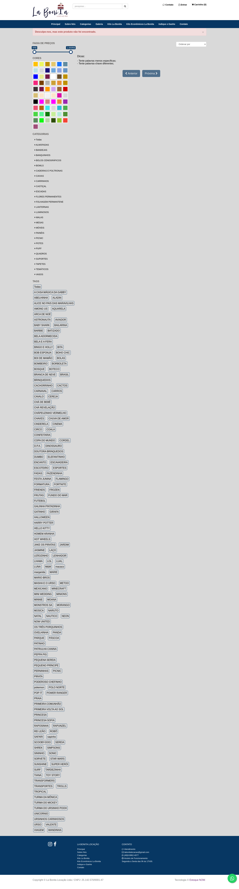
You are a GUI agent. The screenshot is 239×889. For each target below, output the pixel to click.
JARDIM (64, 544)
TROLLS (61, 786)
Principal (55, 24)
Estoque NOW (197, 880)
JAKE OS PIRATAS (44, 544)
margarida (39, 572)
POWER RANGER (57, 693)
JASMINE (39, 550)
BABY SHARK (42, 325)
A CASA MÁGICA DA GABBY (50, 292)
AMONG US (40, 308)
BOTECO (54, 369)
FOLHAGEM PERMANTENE (49, 202)
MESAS (39, 222)
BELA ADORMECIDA (45, 336)
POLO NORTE (57, 687)
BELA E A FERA (43, 341)
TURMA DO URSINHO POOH (50, 808)
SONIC (53, 753)
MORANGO (63, 605)
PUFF (38, 248)
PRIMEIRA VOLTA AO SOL (49, 709)
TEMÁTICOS (41, 269)
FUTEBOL (39, 501)
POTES (39, 243)
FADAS (38, 473)
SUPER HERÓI (59, 764)
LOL (49, 561)
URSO (37, 824)
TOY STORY (53, 775)
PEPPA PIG (40, 654)
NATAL (38, 616)
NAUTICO (51, 616)
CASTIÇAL (40, 186)
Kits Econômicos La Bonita (140, 24)
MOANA (51, 599)
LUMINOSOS (42, 212)
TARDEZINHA (53, 769)
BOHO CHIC (63, 352)
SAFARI (38, 736)
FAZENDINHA (54, 473)
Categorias (85, 24)
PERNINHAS (41, 671)
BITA (59, 347)
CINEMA (57, 424)
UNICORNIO (41, 813)
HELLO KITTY (42, 528)
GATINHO (39, 512)
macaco (59, 566)
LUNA (37, 566)
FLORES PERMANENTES (48, 196)
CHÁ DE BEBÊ (42, 402)
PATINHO (39, 643)
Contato (168, 5)
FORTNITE (60, 484)
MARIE (53, 572)
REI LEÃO (39, 731)
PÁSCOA (54, 638)
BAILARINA (60, 325)
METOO (64, 583)
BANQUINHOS (42, 155)
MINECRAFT (59, 588)
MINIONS (61, 594)
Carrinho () (199, 4)
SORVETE (40, 758)
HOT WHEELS (42, 539)
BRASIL (64, 374)
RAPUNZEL (59, 726)
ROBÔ (53, 731)
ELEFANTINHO (56, 457)
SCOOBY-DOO (42, 742)
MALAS (39, 217)
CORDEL (65, 440)
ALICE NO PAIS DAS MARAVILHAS (53, 303)
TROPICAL (40, 791)
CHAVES (39, 418)
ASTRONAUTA (42, 319)
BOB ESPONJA (42, 352)
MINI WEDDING (43, 594)
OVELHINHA (41, 632)
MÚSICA (39, 610)
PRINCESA (40, 715)
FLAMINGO (62, 479)
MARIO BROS (42, 577)
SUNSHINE (40, 764)
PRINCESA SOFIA (44, 720)
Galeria (99, 24)
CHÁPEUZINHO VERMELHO (50, 413)
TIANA (37, 775)
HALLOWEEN (41, 517)
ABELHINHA (41, 297)
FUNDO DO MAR (57, 495)
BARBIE (38, 330)
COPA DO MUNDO (44, 440)
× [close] (203, 32)
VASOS (39, 274)
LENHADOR (59, 555)
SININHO (39, 753)
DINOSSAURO (53, 446)
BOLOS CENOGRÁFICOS (48, 160)
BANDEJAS (41, 150)
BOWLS (39, 165)
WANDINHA (54, 830)
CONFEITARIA (42, 435)
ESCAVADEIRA (59, 462)
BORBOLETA (59, 363)
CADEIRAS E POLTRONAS (48, 171)
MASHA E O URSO (44, 583)
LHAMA (38, 561)
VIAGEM (39, 830)
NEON (65, 616)
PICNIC (39, 238)
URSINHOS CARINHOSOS (49, 819)
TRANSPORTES (43, 786)
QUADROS (41, 253)
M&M (48, 566)
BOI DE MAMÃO (43, 358)
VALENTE (51, 824)
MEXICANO (40, 588)
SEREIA (59, 742)
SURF (37, 769)
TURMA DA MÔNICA (45, 797)
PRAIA (37, 698)
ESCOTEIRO (41, 468)
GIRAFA (54, 512)
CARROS (57, 391)
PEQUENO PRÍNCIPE (46, 665)
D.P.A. (37, 446)
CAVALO (39, 396)
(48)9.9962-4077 (131, 855)
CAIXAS (39, 176)
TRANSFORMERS (44, 780)
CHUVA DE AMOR (59, 418)
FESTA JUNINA (42, 479)
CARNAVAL (40, 391)
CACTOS (62, 385)
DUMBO (38, 457)
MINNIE (38, 599)
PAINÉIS (39, 233)
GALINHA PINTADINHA (47, 506)
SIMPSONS (53, 747)
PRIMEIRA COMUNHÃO (47, 704)
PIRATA (38, 676)
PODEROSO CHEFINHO (48, 682)
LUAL (59, 561)
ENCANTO (40, 462)
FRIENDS (39, 490)
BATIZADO (54, 330)
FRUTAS (39, 495)
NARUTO (53, 610)
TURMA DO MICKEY (45, 802)
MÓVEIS (39, 228)
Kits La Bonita (114, 24)
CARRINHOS (42, 181)
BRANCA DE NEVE (44, 374)
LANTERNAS (42, 207)
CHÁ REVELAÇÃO (44, 407)
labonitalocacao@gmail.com (136, 852)
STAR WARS (57, 758)
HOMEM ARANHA (44, 533)
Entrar (182, 5)
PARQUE (39, 638)
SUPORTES (41, 259)
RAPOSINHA (41, 726)
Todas (38, 139)
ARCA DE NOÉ (42, 314)
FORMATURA (41, 484)
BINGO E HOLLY (43, 347)
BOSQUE (39, 369)
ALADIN (57, 297)
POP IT (38, 693)
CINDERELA (41, 424)
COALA (51, 429)
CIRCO (38, 429)
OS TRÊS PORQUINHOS (48, 627)
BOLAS (61, 358)
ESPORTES (59, 468)
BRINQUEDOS (42, 380)
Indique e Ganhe (167, 24)
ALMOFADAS (42, 145)
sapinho (51, 736)
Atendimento (128, 849)
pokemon (39, 687)
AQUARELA (58, 308)
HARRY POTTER (43, 522)
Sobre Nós (70, 24)
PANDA (57, 632)
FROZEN (54, 490)
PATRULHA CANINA (45, 649)
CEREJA (53, 396)
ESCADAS (40, 191)
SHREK (38, 747)
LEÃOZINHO (41, 555)
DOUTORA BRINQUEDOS (48, 451)
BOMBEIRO (40, 363)
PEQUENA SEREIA (45, 660)
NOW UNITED (42, 621)
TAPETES (40, 264)
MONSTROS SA (43, 605)
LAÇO (52, 550)
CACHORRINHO (43, 385)
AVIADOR (60, 319)
